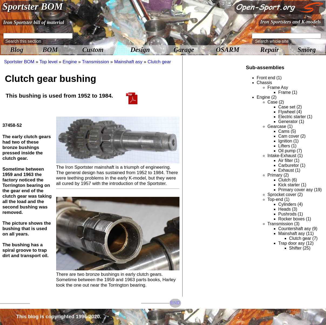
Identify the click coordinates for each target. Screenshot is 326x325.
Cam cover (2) (291, 136)
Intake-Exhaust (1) (285, 155)
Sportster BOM (32, 6)
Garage (184, 49)
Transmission (95, 61)
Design (140, 49)
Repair (269, 49)
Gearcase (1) (280, 126)
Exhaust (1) (289, 170)
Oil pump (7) (290, 150)
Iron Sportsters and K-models (290, 22)
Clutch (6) (287, 180)
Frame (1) (287, 92)
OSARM (227, 49)
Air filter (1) (288, 160)
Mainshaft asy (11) (296, 233)
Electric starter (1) (295, 116)
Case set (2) (290, 107)
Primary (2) (278, 175)
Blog (16, 49)
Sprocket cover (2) (285, 194)
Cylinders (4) (290, 204)
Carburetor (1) (291, 165)
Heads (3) (287, 209)
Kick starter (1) (292, 185)
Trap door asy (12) (296, 243)
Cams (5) (287, 131)
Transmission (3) (283, 223)
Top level (48, 61)
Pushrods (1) (290, 214)
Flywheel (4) (290, 112)
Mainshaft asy (128, 61)
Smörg (306, 49)
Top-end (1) (278, 199)
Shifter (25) (299, 248)
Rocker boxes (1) (294, 219)
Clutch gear (159, 61)
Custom (92, 49)
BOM (50, 49)
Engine (70, 61)
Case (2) (275, 102)
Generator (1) (291, 121)
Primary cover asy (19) (300, 189)
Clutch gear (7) (303, 238)
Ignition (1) (288, 141)
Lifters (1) (287, 146)
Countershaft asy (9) (297, 228)
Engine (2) (267, 97)
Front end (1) (269, 77)
